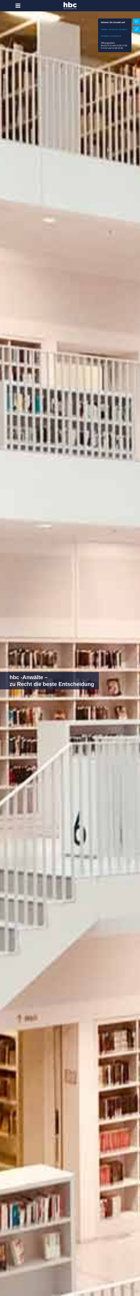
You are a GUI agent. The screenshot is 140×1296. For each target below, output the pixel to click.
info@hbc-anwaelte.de (111, 36)
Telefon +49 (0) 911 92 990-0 (114, 29)
